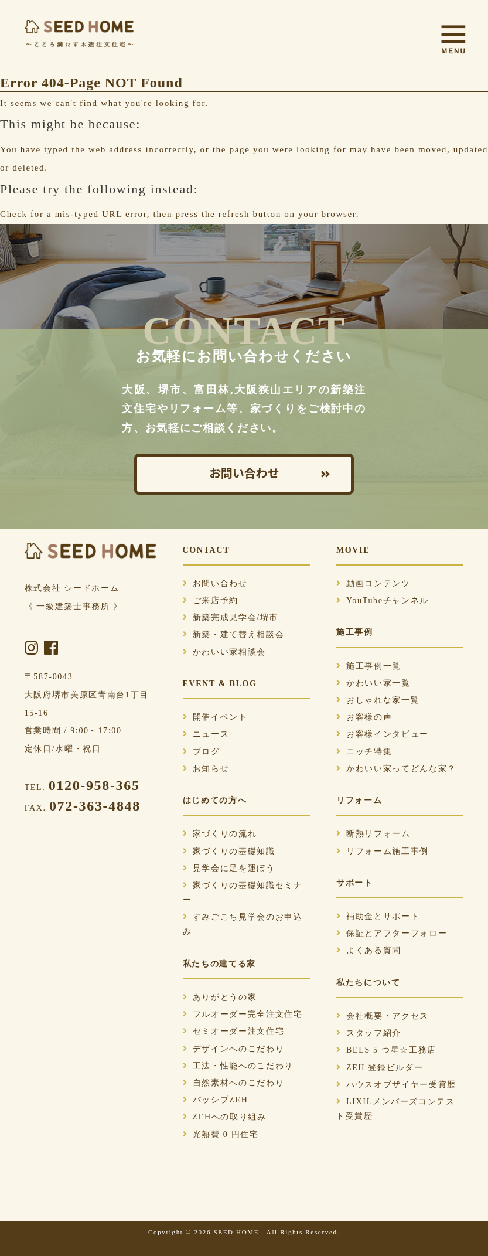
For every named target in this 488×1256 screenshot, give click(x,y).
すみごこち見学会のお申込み (243, 924)
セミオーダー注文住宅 (234, 1031)
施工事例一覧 (368, 666)
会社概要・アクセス (382, 1016)
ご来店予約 (210, 600)
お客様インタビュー (382, 734)
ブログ (201, 751)
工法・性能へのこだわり (238, 1065)
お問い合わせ (244, 474)
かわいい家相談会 (224, 652)
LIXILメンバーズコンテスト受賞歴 (395, 1109)
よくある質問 (368, 950)
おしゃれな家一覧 (377, 700)
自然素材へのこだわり (234, 1082)
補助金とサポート (377, 916)
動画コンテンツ (373, 583)
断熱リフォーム (373, 833)
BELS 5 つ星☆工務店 (386, 1050)
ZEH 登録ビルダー (379, 1067)
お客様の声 (364, 717)
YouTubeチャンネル (382, 600)
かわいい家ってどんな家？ (396, 768)
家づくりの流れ (220, 833)
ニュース (206, 734)
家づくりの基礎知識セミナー (243, 892)
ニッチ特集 (364, 751)
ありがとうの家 (220, 997)
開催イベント (215, 717)
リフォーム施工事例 (382, 851)
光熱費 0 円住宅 (221, 1134)
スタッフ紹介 (368, 1033)
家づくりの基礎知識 (229, 851)
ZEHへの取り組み (225, 1116)
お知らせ (206, 768)
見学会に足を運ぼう (229, 868)
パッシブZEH (215, 1099)
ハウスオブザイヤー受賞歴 (396, 1084)
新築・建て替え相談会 (234, 634)
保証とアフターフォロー (391, 933)
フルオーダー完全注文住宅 (243, 1014)
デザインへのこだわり (234, 1048)
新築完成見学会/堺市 (231, 617)
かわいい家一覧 (373, 683)
